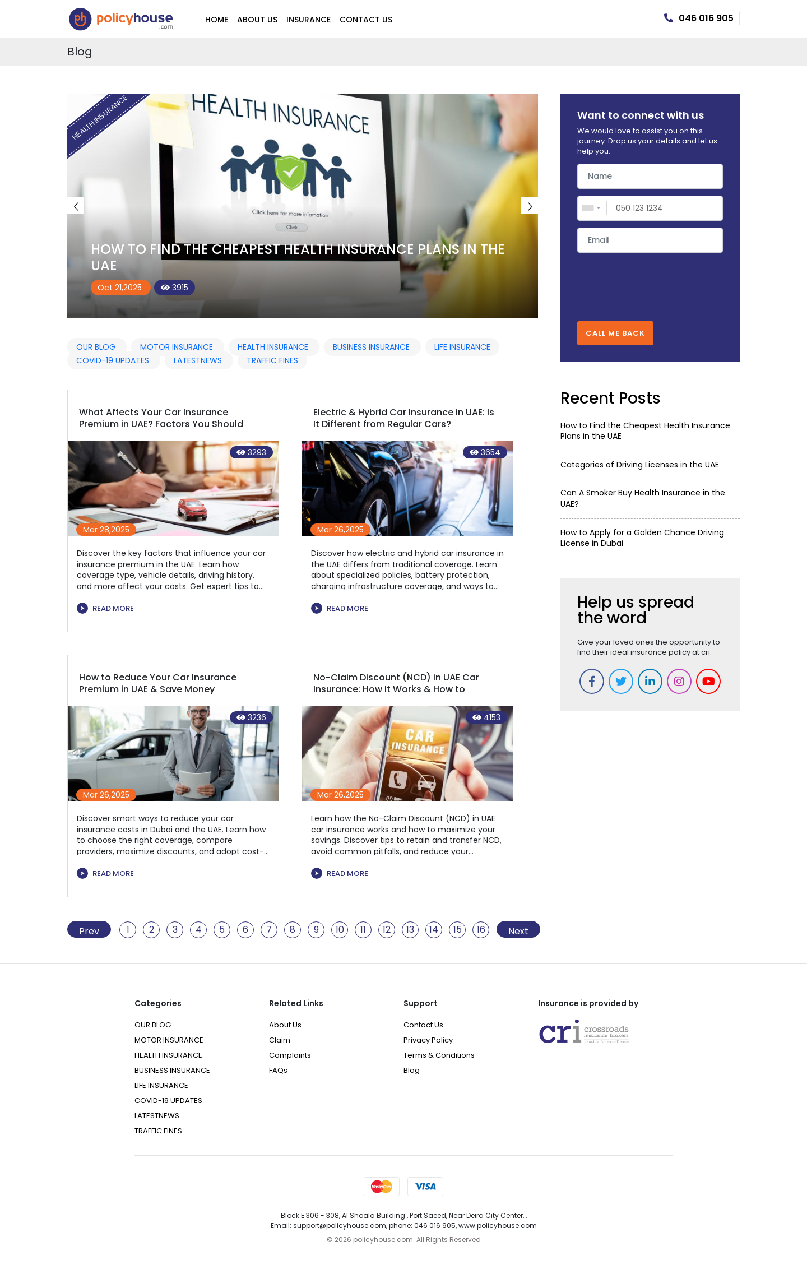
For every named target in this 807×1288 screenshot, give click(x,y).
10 (340, 929)
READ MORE (105, 608)
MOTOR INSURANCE (177, 347)
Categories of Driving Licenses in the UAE (639, 464)
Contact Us (366, 19)
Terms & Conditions (439, 1055)
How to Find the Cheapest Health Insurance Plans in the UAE (298, 257)
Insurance (308, 19)
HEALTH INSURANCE (274, 347)
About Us (257, 19)
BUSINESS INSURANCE (372, 347)
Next (529, 205)
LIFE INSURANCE (462, 347)
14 (433, 929)
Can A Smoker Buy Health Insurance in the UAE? (642, 498)
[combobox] (592, 208)
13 (410, 929)
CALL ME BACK (615, 333)
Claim (279, 1040)
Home (216, 19)
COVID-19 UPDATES (113, 360)
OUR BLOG (97, 347)
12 (387, 929)
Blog (412, 1070)
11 (363, 929)
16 (481, 929)
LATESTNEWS (199, 360)
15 (457, 929)
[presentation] (650, 281)
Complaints (290, 1055)
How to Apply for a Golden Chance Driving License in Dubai (642, 538)
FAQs (278, 1070)
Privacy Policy (428, 1040)
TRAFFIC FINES (272, 360)
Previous (75, 205)
